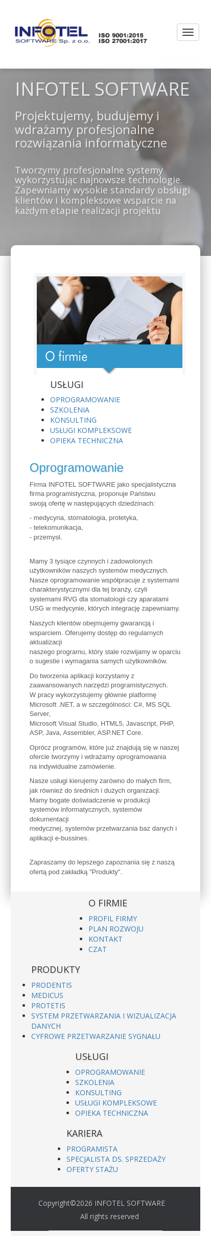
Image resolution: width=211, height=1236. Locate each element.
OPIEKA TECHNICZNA (86, 440)
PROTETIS (48, 1005)
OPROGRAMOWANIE (85, 399)
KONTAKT (105, 939)
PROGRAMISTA (92, 1149)
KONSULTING (73, 420)
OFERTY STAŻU (92, 1169)
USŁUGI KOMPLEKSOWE (91, 430)
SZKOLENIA (69, 410)
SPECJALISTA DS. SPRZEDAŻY (116, 1159)
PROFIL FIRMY (112, 918)
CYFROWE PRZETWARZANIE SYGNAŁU (95, 1036)
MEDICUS (47, 995)
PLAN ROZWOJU (116, 929)
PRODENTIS (51, 985)
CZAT (97, 949)
